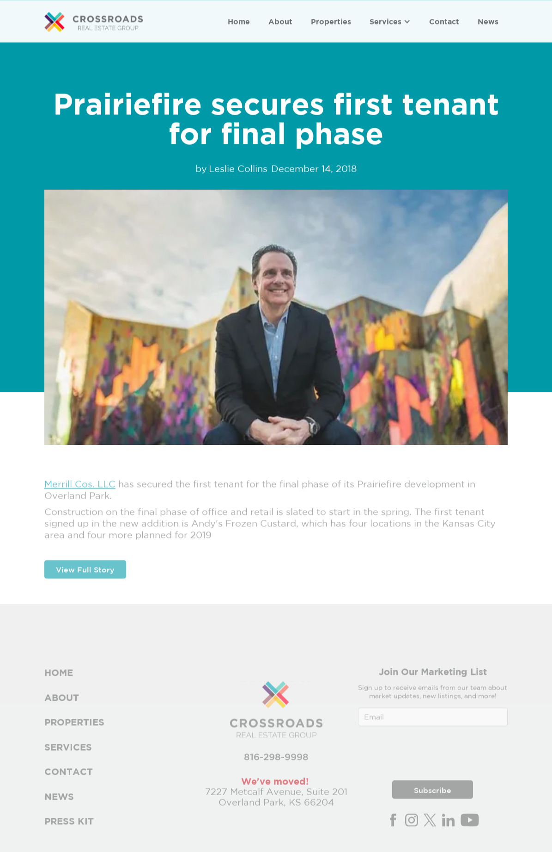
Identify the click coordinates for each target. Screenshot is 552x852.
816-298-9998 (275, 764)
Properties (331, 21)
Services (385, 21)
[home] (93, 22)
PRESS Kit (69, 828)
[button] (390, 21)
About (280, 21)
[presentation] (433, 758)
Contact (444, 21)
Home (239, 21)
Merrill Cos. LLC (79, 491)
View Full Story (85, 577)
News (488, 21)
